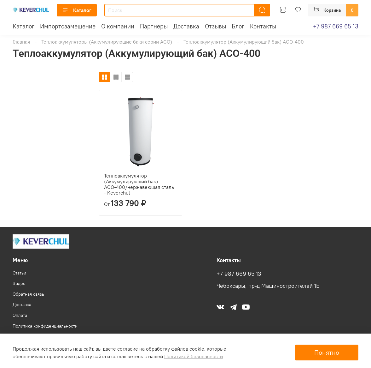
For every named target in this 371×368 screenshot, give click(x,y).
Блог (238, 26)
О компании (117, 26)
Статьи (19, 273)
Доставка (186, 26)
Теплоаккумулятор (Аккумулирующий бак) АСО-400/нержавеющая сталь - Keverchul (139, 184)
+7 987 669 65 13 (335, 26)
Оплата (20, 315)
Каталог (76, 10)
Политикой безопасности (193, 356)
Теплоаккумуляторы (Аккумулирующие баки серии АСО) (106, 42)
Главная (21, 42)
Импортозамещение (68, 26)
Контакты (263, 26)
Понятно (326, 352)
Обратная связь (28, 294)
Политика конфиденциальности (45, 326)
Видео (19, 283)
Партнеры (154, 26)
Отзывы (215, 26)
